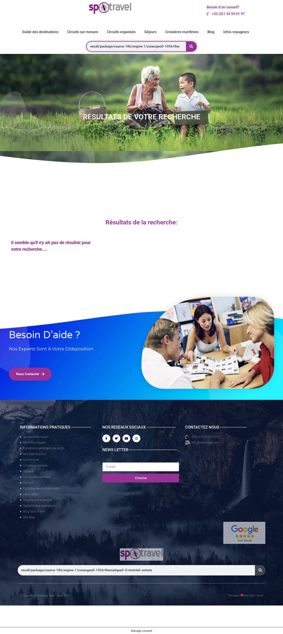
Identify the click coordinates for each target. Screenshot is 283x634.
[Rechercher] (191, 46)
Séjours (150, 32)
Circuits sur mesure (82, 32)
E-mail (107, 460)
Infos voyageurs (236, 32)
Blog (210, 32)
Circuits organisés (121, 32)
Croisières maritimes (182, 32)
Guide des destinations (40, 32)
